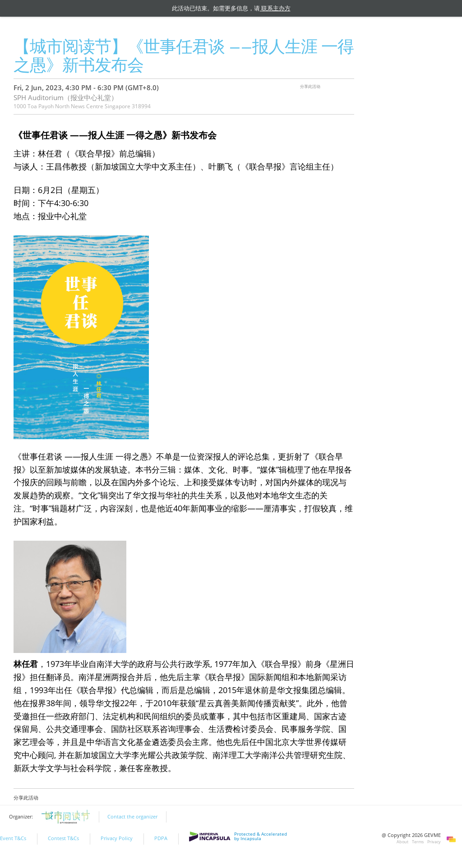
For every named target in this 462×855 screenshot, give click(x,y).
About (402, 842)
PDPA (160, 838)
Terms (418, 842)
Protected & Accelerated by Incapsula (238, 836)
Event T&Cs (13, 838)
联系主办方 (275, 8)
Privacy (434, 842)
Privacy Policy (117, 838)
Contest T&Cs (63, 838)
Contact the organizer (132, 817)
